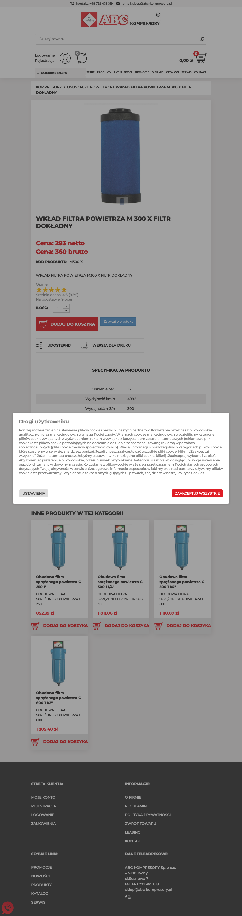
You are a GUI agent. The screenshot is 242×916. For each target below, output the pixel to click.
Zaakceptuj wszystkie (185, 493)
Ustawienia (45, 493)
